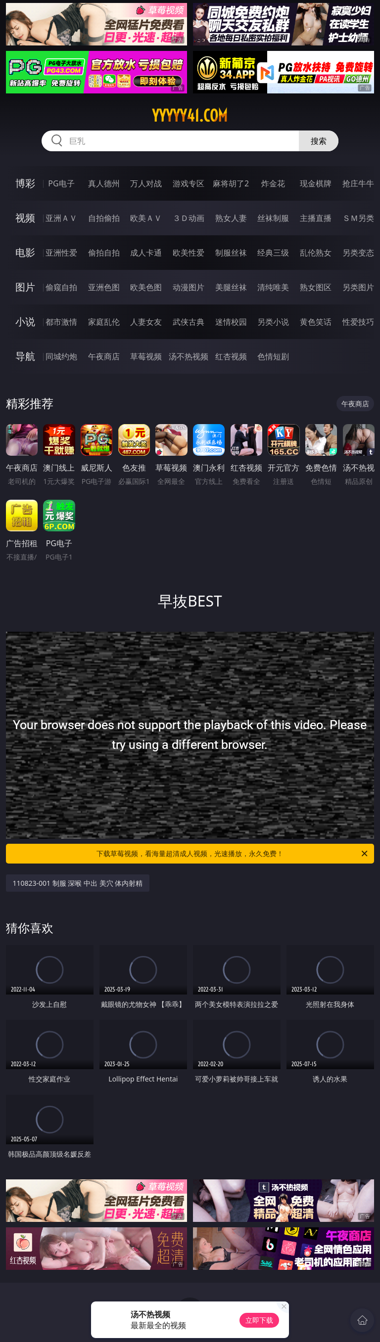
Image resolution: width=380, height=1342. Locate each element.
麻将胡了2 (231, 183)
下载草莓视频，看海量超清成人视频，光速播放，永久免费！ (232, 854)
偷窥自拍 (61, 287)
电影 (25, 252)
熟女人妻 (231, 218)
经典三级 (273, 252)
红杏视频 (231, 356)
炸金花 (273, 183)
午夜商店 (104, 356)
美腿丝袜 (231, 287)
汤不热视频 (188, 356)
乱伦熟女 (316, 252)
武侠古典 (188, 321)
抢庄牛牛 (358, 183)
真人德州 (104, 183)
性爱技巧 (358, 321)
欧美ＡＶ (146, 218)
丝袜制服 (273, 218)
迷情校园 (231, 321)
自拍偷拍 (104, 218)
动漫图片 (188, 287)
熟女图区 (316, 287)
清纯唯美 (273, 287)
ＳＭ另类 (358, 218)
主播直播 (316, 218)
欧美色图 (146, 287)
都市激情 (61, 321)
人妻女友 (146, 321)
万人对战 (146, 183)
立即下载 (259, 1320)
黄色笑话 (316, 321)
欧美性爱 (188, 252)
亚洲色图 (104, 287)
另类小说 (273, 321)
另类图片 (358, 287)
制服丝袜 (231, 252)
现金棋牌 (316, 183)
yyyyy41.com (190, 116)
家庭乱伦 (104, 321)
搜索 (319, 140)
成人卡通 (146, 252)
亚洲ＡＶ (61, 218)
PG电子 (61, 183)
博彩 (25, 183)
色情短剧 (273, 356)
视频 (25, 217)
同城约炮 (61, 356)
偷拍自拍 (104, 252)
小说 (25, 321)
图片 (25, 287)
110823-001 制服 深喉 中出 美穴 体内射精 (78, 883)
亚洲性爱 (61, 252)
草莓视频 (146, 356)
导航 (25, 356)
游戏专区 (188, 183)
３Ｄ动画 (188, 218)
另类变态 (358, 252)
